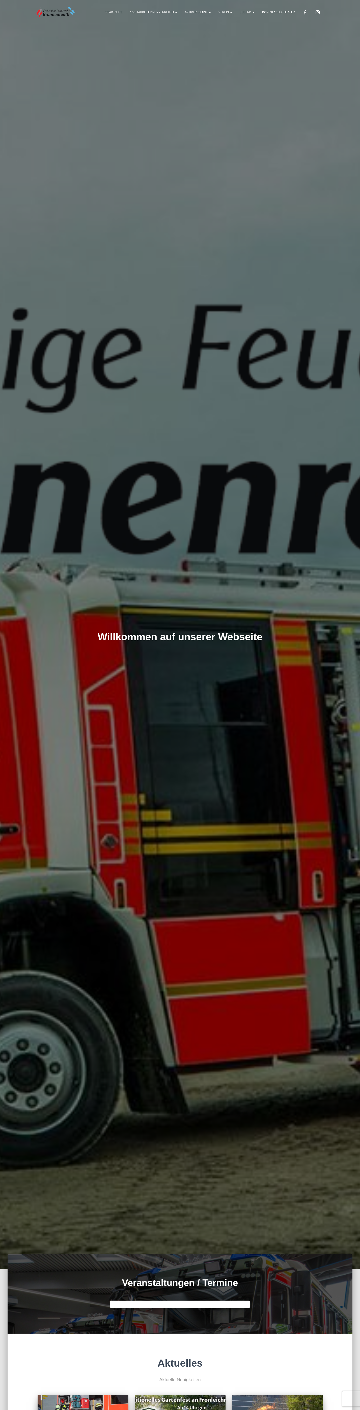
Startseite (114, 12)
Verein (225, 12)
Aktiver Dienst (198, 12)
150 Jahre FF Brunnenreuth (153, 12)
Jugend (247, 12)
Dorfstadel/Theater (278, 12)
